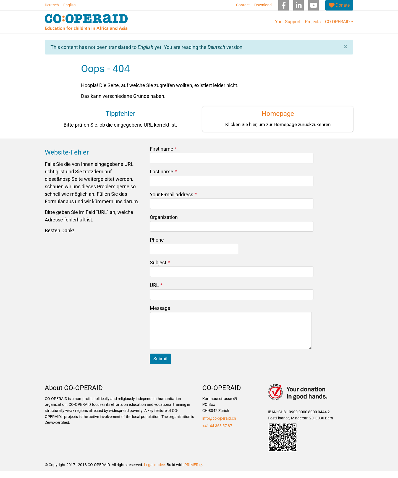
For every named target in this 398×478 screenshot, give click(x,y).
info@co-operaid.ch (219, 425)
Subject (160, 269)
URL (156, 292)
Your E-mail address (173, 201)
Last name (163, 178)
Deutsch (52, 5)
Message (160, 315)
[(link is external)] (339, 5)
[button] (345, 53)
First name (163, 155)
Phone (157, 246)
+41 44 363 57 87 (217, 432)
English (69, 5)
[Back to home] (86, 22)
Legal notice (154, 471)
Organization (164, 224)
